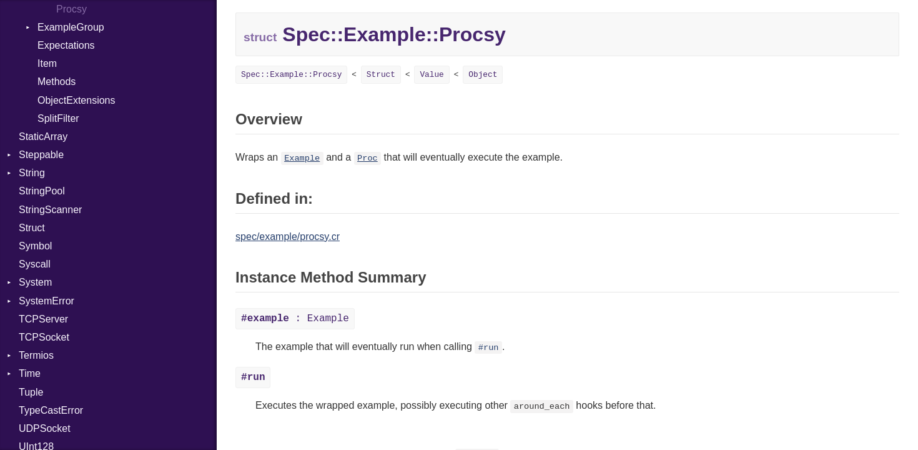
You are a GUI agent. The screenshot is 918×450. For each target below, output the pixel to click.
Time (30, 373)
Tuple (31, 392)
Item (47, 63)
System (35, 282)
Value (431, 74)
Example (302, 158)
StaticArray (43, 136)
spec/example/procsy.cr (287, 236)
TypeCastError (51, 410)
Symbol (35, 246)
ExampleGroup (70, 27)
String (32, 173)
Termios (36, 355)
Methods (56, 81)
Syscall (35, 264)
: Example (295, 318)
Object (482, 74)
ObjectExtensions (76, 100)
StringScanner (50, 209)
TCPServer (43, 319)
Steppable (41, 154)
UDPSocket (45, 428)
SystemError (46, 301)
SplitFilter (58, 118)
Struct (32, 227)
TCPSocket (44, 337)
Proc (367, 158)
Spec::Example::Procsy (291, 74)
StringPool (42, 191)
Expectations (66, 45)
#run (488, 347)
